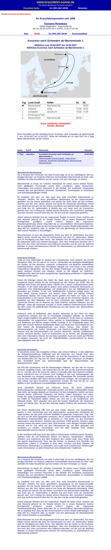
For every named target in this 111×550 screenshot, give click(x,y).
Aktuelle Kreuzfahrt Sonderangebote (15, 14)
